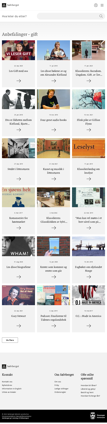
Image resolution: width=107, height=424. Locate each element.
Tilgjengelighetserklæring (24, 417)
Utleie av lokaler (9, 393)
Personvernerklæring (9, 417)
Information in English (13, 390)
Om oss (58, 382)
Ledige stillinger (62, 390)
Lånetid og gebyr (89, 390)
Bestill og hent (88, 393)
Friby (56, 386)
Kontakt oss (7, 382)
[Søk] (71, 16)
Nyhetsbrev (7, 386)
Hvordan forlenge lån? (91, 397)
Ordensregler (60, 393)
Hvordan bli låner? (89, 386)
